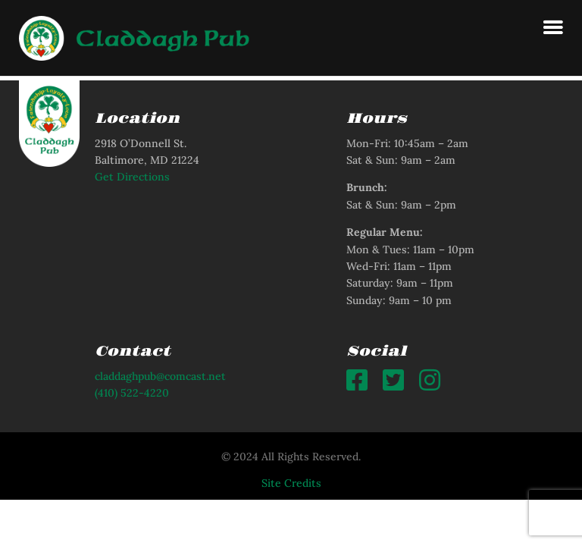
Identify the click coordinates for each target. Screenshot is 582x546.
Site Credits (291, 483)
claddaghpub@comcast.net (160, 376)
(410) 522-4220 (132, 393)
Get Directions (132, 177)
